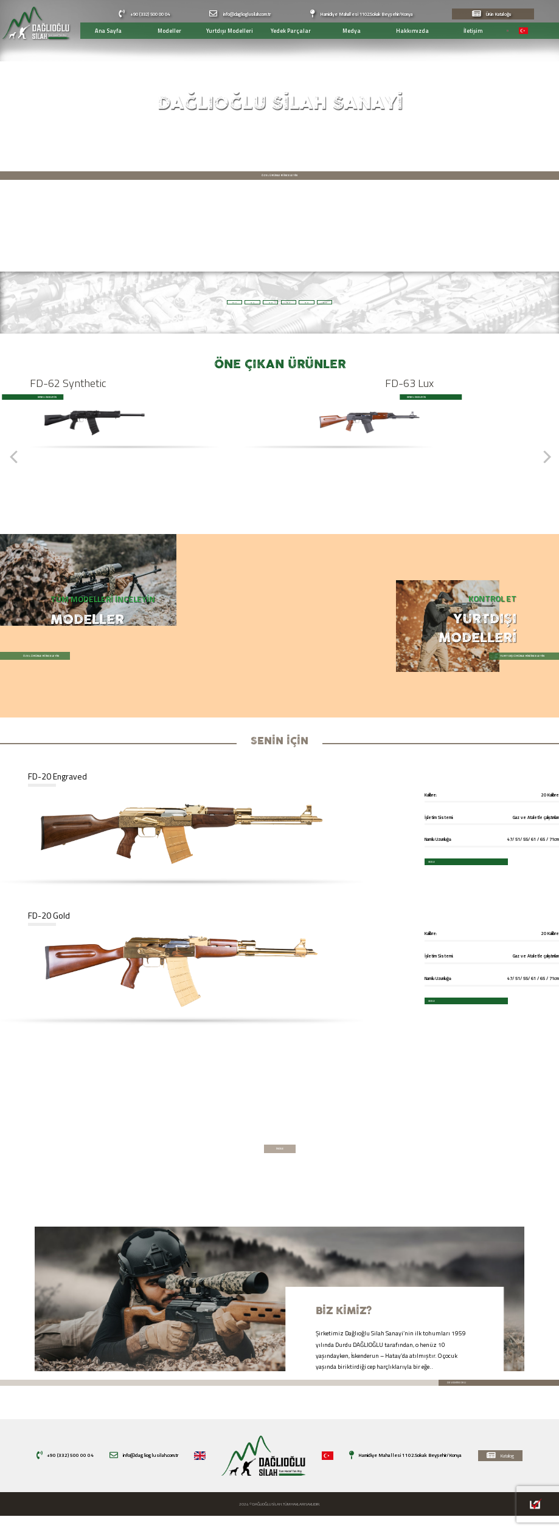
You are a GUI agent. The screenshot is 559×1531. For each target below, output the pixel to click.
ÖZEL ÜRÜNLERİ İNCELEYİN (279, 180)
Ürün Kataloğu (491, 14)
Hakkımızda (405, 31)
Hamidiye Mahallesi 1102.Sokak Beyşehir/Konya (361, 14)
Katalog (500, 1470)
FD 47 (151, 302)
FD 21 (322, 302)
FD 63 (236, 302)
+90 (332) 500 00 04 (144, 14)
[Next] (545, 465)
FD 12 (493, 302)
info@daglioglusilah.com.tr (239, 14)
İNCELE (405, 862)
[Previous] (14, 465)
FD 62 (407, 302)
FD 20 (65, 302)
